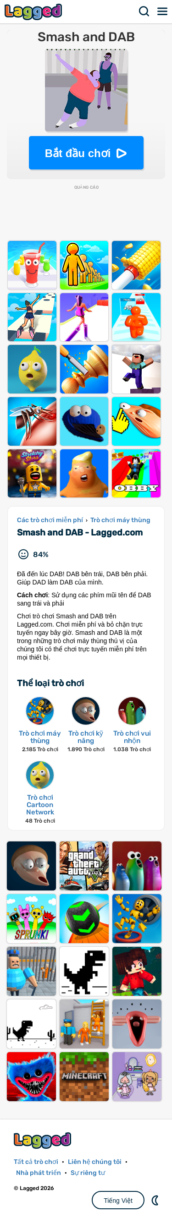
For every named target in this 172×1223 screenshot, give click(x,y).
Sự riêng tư (88, 1173)
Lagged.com (43, 1140)
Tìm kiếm (144, 11)
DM (156, 1200)
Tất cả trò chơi (36, 1162)
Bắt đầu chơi (78, 153)
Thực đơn (163, 11)
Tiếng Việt (118, 1200)
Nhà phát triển (38, 1173)
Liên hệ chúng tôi (95, 1162)
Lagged (34, 11)
